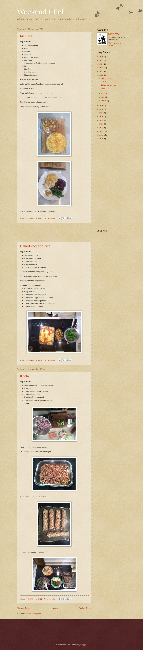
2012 (101, 131)
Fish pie (26, 36)
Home (54, 608)
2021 (101, 71)
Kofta (24, 376)
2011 (101, 135)
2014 (101, 124)
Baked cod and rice (35, 246)
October (104, 93)
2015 (101, 120)
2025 (101, 60)
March (104, 101)
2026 (101, 57)
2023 (101, 68)
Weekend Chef (40, 11)
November (105, 78)
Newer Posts (24, 608)
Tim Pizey (115, 34)
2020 (101, 75)
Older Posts (85, 608)
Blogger (83, 645)
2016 (101, 117)
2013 (101, 128)
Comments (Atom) (34, 614)
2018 (101, 109)
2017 (101, 113)
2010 (101, 139)
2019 (101, 106)
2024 (101, 64)
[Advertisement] (65, 232)
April (103, 97)
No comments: (50, 218)
